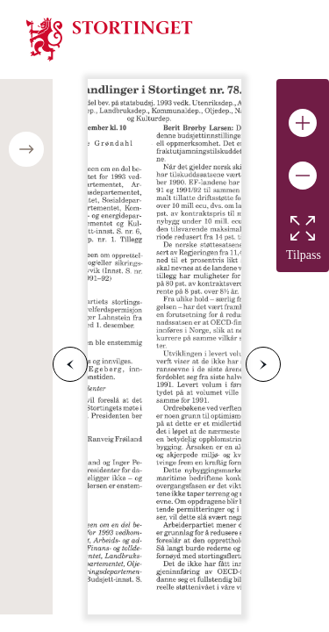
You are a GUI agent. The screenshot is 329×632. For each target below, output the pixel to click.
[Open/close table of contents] (26, 149)
